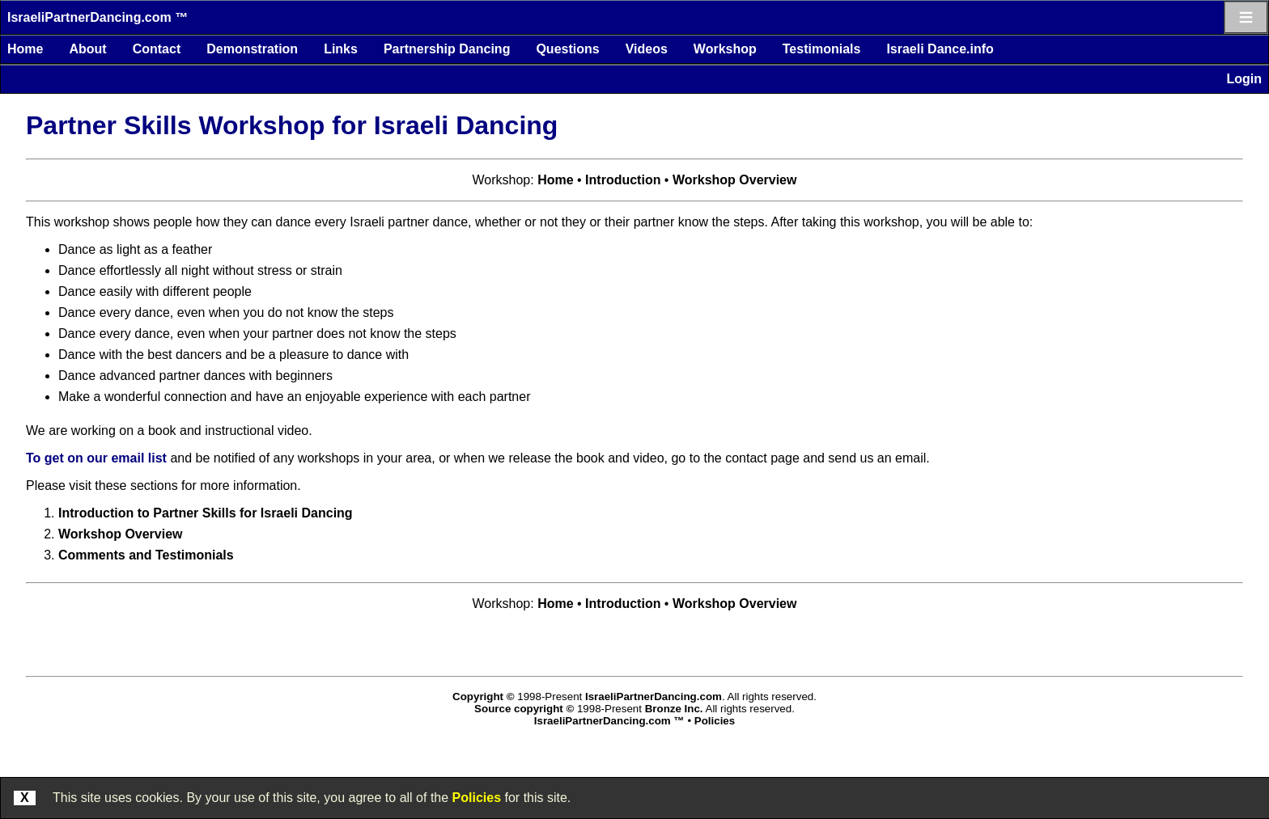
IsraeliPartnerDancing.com (653, 696)
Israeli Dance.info (940, 49)
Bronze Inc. (674, 709)
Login (1244, 79)
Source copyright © (524, 709)
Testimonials (822, 49)
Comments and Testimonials (146, 555)
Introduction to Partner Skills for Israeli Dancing (205, 513)
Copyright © (483, 696)
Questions (567, 49)
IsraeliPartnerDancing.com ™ (97, 17)
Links (341, 49)
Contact (157, 49)
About (87, 49)
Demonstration (252, 49)
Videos (647, 49)
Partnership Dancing (447, 49)
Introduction (622, 180)
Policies (476, 797)
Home (25, 49)
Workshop (725, 49)
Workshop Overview (735, 180)
